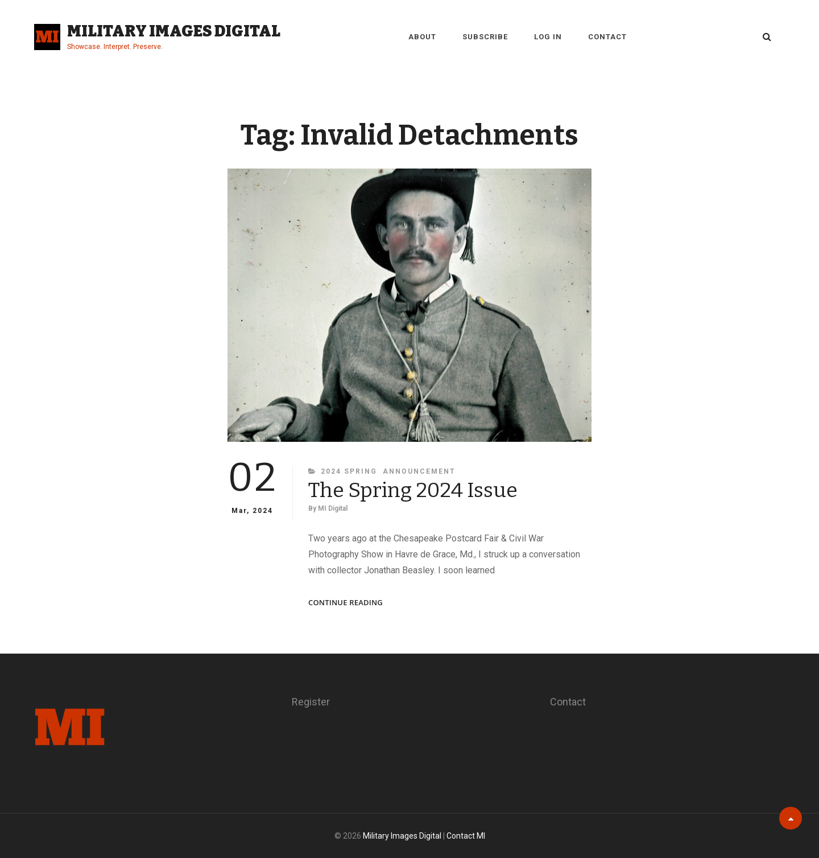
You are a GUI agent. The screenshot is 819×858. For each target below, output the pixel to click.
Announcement (419, 471)
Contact (607, 36)
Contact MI (465, 835)
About (422, 36)
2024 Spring (349, 471)
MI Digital (333, 508)
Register (311, 702)
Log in (548, 36)
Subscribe (485, 36)
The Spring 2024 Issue (413, 490)
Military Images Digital (173, 31)
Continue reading (345, 603)
